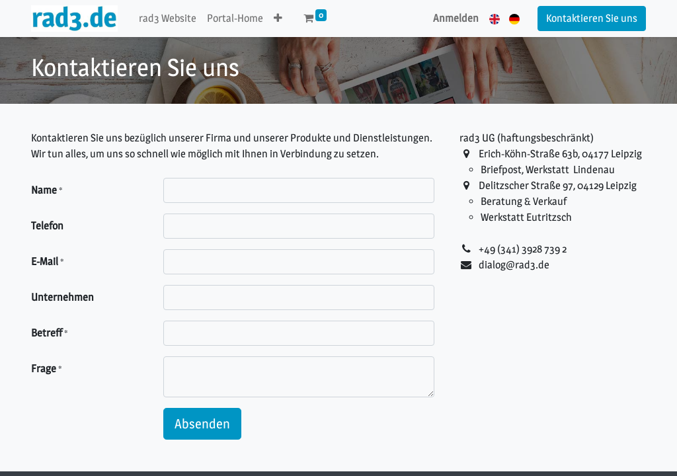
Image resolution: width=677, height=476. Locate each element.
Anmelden (456, 18)
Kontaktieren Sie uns (591, 18)
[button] (278, 18)
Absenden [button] (202, 424)
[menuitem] (168, 18)
